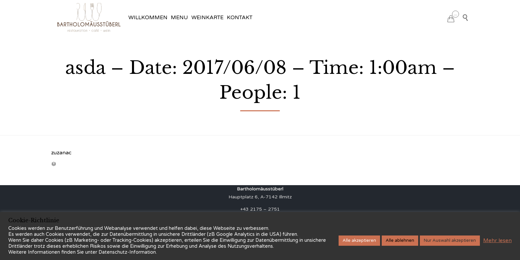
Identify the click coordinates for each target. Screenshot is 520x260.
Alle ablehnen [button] (400, 240)
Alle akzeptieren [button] (359, 240)
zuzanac (61, 152)
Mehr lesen (497, 240)
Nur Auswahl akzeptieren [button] (450, 240)
